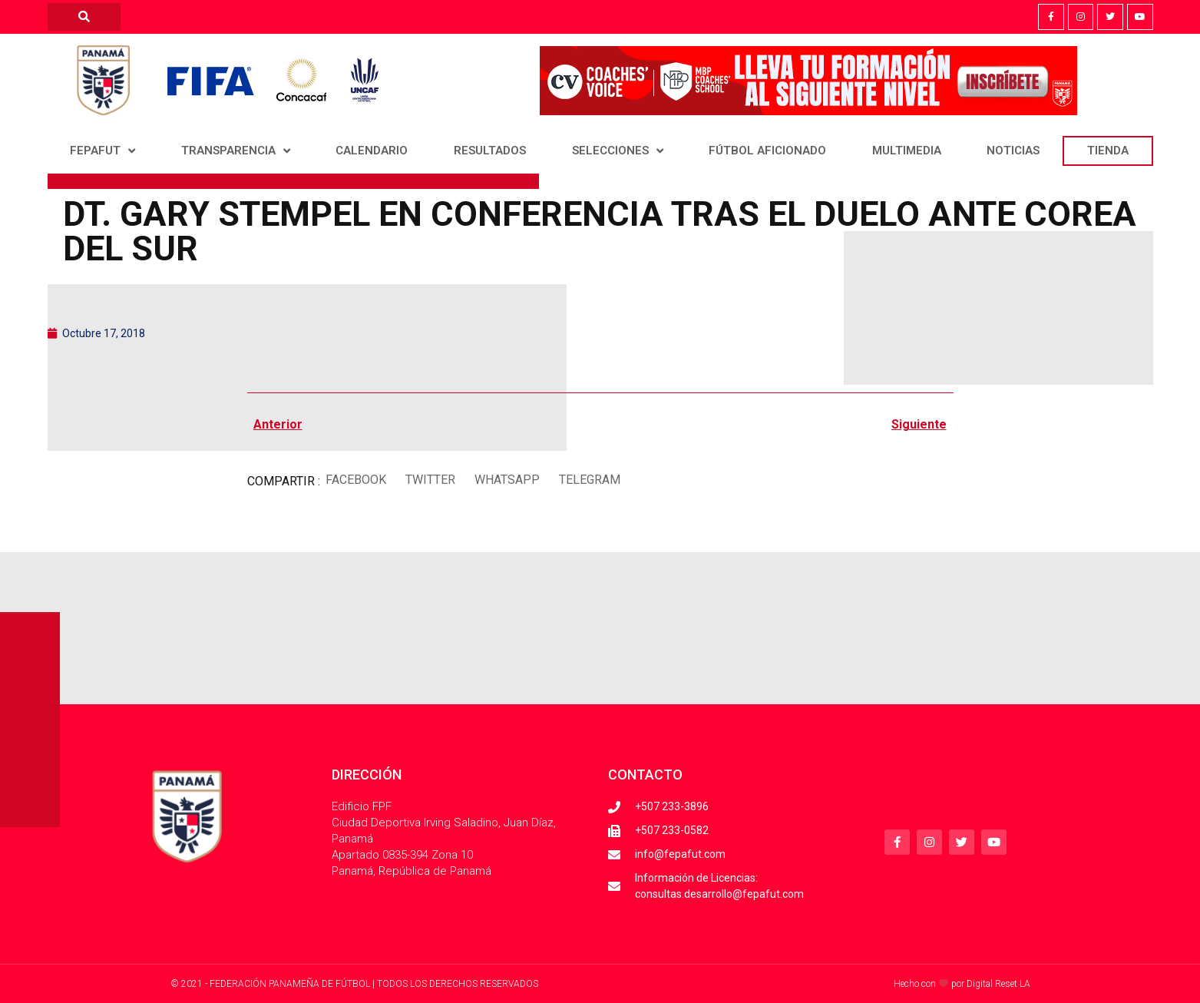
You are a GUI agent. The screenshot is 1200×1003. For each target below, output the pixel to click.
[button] (356, 479)
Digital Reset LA (998, 983)
